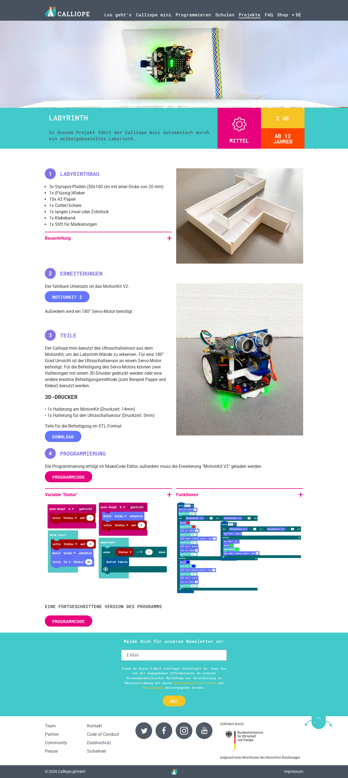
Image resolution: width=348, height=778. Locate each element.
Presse (51, 751)
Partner (52, 734)
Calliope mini (153, 14)
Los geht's (118, 14)
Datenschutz (99, 742)
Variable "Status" (61, 494)
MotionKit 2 (67, 297)
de (298, 14)
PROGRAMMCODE (68, 477)
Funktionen (187, 494)
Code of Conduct (103, 734)
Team (50, 725)
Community (56, 742)
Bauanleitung (58, 238)
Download (63, 437)
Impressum (293, 771)
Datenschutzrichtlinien (195, 683)
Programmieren (193, 14)
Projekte (249, 14)
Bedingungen (152, 687)
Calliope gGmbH (71, 771)
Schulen (224, 14)
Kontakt (94, 725)
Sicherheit (96, 751)
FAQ (269, 14)
